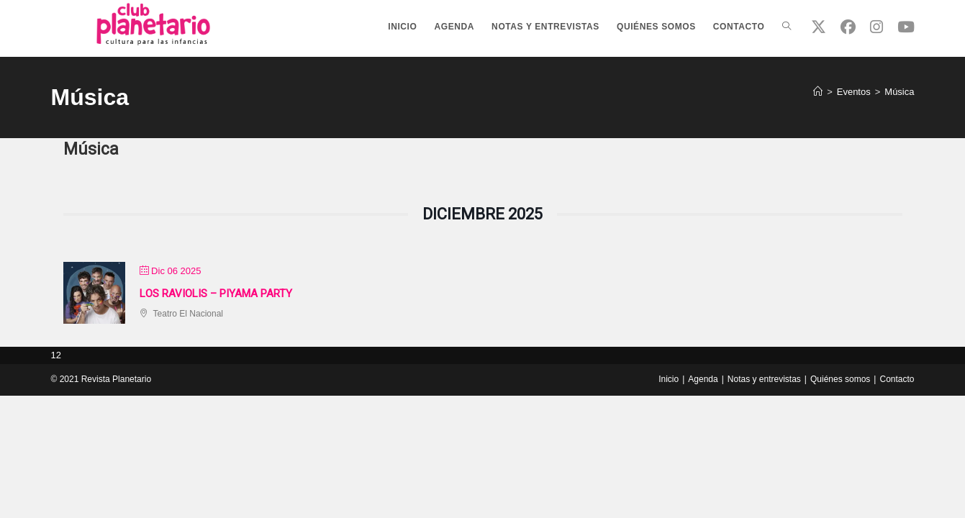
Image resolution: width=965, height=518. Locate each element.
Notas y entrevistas (764, 379)
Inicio (668, 379)
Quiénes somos (840, 379)
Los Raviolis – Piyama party (216, 293)
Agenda (702, 379)
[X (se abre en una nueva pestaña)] (818, 27)
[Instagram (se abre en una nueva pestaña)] (876, 27)
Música (899, 91)
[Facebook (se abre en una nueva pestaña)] (848, 27)
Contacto (896, 379)
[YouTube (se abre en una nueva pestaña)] (906, 27)
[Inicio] (818, 91)
